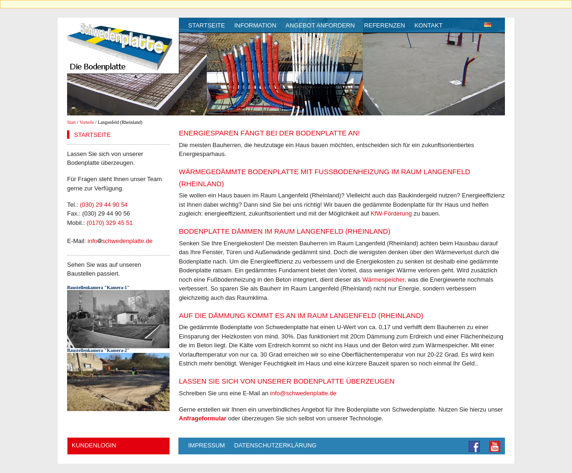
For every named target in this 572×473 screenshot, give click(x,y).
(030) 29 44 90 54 (104, 204)
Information (255, 25)
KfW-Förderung (391, 213)
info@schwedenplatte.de (303, 393)
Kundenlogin (94, 445)
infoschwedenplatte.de (120, 240)
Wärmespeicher (383, 279)
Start (71, 122)
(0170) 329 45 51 (110, 222)
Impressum (206, 445)
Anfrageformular (202, 418)
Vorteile (87, 122)
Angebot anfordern (320, 25)
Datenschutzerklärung (275, 445)
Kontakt (429, 25)
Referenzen (384, 25)
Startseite (206, 25)
